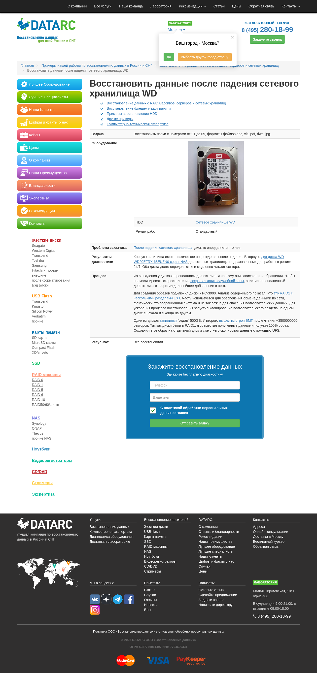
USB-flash (152, 532)
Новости (150, 605)
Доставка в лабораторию (110, 542)
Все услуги (102, 6)
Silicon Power (42, 311)
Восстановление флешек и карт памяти (139, 108)
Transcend (40, 255)
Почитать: (152, 583)
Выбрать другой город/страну (204, 57)
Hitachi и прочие (45, 270)
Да (169, 57)
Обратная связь (261, 6)
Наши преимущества (215, 542)
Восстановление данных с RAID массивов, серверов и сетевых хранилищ (166, 103)
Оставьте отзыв (211, 590)
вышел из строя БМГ (236, 320)
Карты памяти (46, 332)
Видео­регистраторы (52, 460)
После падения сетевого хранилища (163, 248)
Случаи (205, 566)
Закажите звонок (267, 39)
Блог (147, 610)
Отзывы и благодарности (219, 532)
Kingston (38, 306)
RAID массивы (46, 374)
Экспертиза (43, 494)
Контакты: (261, 520)
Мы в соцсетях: (102, 583)
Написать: (207, 583)
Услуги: (95, 520)
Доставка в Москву (268, 537)
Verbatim (39, 316)
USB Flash (42, 296)
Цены (236, 6)
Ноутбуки (41, 449)
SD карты (39, 338)
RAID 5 (37, 390)
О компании (77, 6)
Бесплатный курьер (268, 542)
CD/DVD (39, 471)
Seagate (38, 246)
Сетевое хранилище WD (215, 222)
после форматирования (51, 280)
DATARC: (206, 520)
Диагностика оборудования (112, 537)
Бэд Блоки (40, 285)
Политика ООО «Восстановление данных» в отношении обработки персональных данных (158, 631)
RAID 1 (37, 385)
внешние (39, 275)
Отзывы (150, 600)
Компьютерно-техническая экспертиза (137, 124)
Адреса (259, 527)
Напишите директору (216, 605)
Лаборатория (160, 6)
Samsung (39, 265)
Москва (175, 30)
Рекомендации (192, 6)
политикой (173, 408)
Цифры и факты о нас (216, 561)
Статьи (219, 6)
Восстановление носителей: (166, 520)
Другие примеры (120, 119)
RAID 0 (37, 380)
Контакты (291, 6)
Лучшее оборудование (217, 546)
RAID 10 (38, 400)
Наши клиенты (210, 556)
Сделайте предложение (218, 595)
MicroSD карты (44, 343)
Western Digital (44, 251)
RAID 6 (37, 395)
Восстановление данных (109, 527)
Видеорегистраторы (160, 561)
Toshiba (38, 260)
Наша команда (131, 6)
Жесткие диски (47, 240)
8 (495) (267, 29)
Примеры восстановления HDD (132, 114)
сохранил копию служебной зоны (217, 281)
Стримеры (42, 483)
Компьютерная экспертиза (111, 532)
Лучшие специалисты (216, 551)
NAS (36, 418)
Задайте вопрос (211, 600)
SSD (36, 363)
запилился (168, 320)
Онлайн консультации (270, 532)
